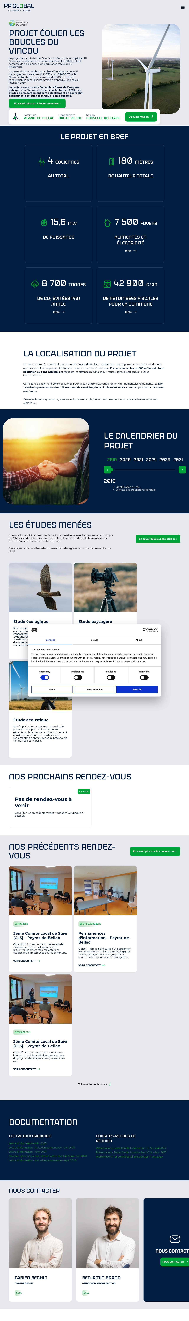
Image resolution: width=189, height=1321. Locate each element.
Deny (52, 689)
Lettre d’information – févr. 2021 (27, 1151)
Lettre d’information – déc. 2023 (28, 1143)
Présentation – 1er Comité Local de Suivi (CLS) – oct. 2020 (129, 1156)
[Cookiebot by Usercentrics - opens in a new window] (145, 630)
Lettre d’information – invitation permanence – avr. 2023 (42, 1147)
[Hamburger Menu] (182, 7)
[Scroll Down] (141, 116)
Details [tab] (94, 640)
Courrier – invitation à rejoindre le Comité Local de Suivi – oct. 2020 (48, 1156)
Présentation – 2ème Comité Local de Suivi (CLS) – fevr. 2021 (131, 1152)
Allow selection (94, 689)
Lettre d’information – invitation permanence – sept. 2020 (42, 1160)
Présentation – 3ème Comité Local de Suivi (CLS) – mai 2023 (131, 1148)
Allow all (136, 689)
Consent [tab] (50, 640)
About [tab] (139, 640)
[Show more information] (130, 251)
